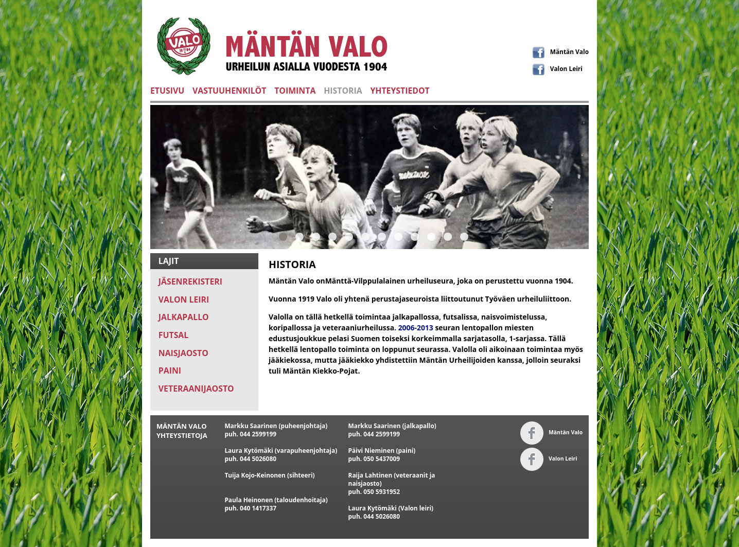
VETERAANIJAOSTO (196, 388)
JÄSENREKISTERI (190, 281)
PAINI (170, 370)
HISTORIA (343, 90)
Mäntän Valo (561, 51)
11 (448, 236)
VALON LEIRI (184, 299)
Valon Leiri (558, 68)
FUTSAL (173, 335)
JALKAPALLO (184, 317)
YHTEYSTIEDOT (399, 90)
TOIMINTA (294, 90)
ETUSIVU (167, 90)
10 (431, 236)
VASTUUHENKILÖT (229, 90)
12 (464, 236)
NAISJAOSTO (183, 353)
